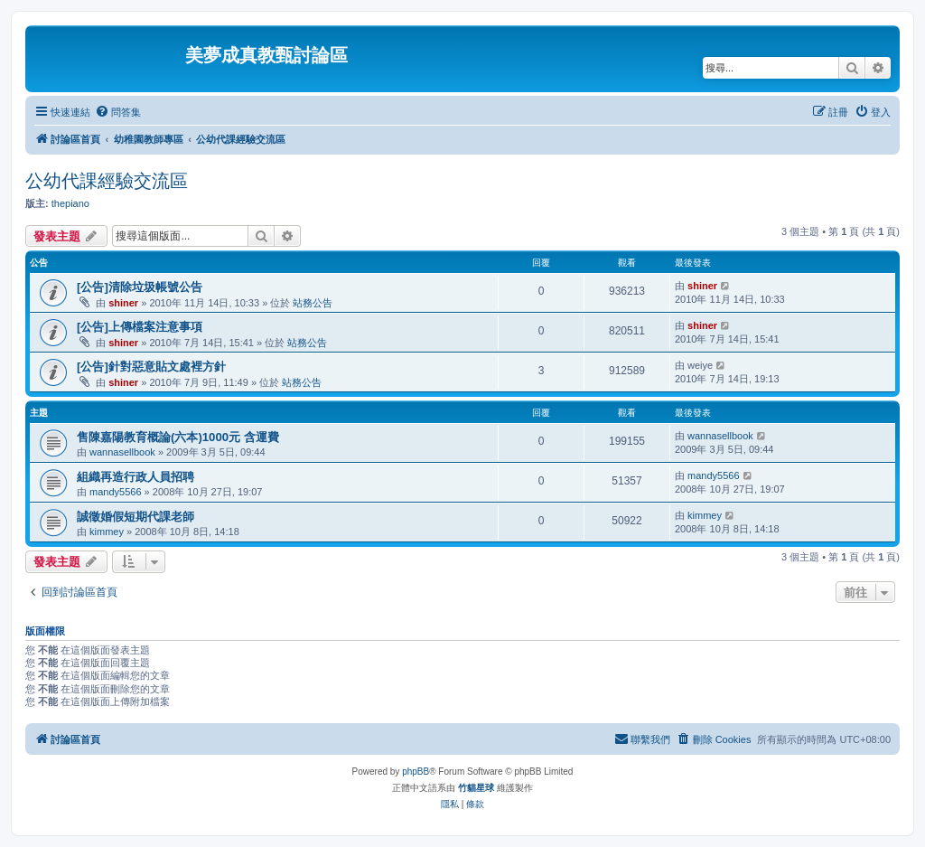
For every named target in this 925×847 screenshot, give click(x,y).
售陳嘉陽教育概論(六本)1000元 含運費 (178, 437)
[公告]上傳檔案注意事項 (139, 327)
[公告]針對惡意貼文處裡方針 (151, 366)
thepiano (70, 203)
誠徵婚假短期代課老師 (135, 516)
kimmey (106, 531)
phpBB (415, 771)
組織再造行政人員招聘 (135, 477)
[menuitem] (118, 112)
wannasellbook (122, 452)
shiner (123, 302)
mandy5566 (115, 491)
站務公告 (312, 302)
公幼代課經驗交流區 (106, 181)
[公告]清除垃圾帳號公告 (139, 287)
